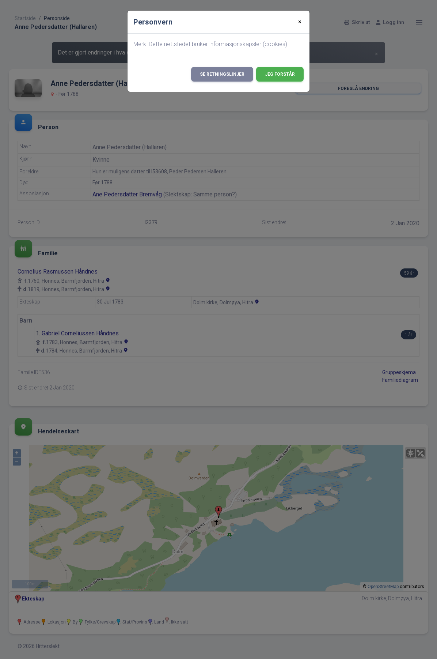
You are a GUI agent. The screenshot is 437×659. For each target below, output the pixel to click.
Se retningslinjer (222, 74)
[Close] (300, 22)
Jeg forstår (280, 74)
